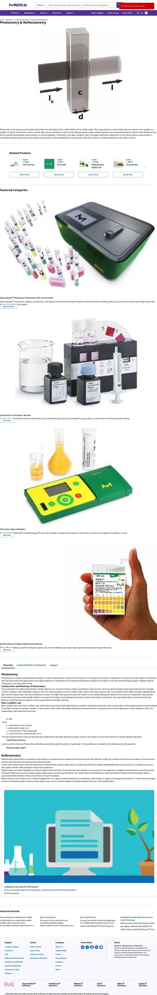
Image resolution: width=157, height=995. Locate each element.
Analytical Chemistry (21, 20)
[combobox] (79, 5)
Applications (9, 20)
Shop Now (7, 420)
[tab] (8, 665)
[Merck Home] (18, 5)
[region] (78, 167)
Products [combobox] (40, 5)
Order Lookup (113, 13)
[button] (97, 13)
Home (2, 20)
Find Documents (11, 893)
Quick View (24, 174)
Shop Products (8, 306)
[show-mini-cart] (142, 13)
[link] (16, 946)
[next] (146, 168)
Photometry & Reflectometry (38, 20)
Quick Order (127, 13)
